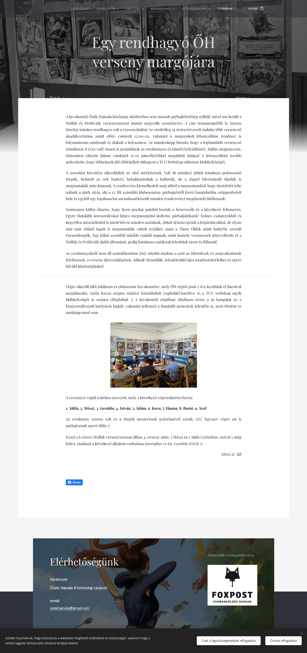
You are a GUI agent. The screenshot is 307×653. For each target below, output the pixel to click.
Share (74, 482)
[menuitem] (71, 8)
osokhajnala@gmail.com (69, 608)
